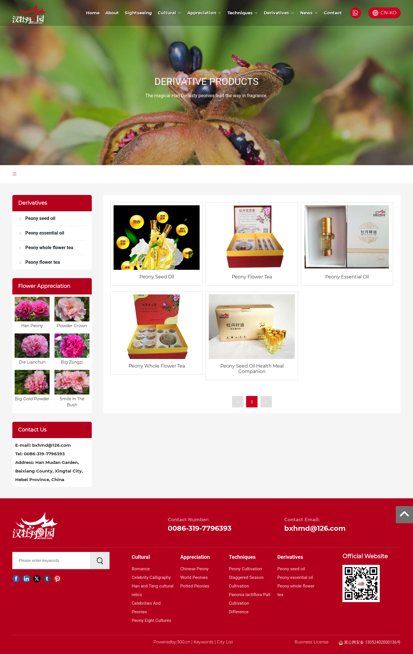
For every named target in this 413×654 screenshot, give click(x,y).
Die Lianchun (32, 362)
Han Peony (32, 325)
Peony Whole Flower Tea (156, 366)
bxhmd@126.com (51, 445)
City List (225, 642)
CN (384, 12)
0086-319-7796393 (44, 453)
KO (392, 12)
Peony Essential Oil (347, 277)
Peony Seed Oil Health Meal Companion (252, 368)
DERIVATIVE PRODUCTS (206, 81)
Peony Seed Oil (156, 277)
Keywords (203, 642)
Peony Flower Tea (252, 277)
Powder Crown (72, 325)
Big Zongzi (72, 362)
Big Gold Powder (32, 398)
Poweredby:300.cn (171, 642)
